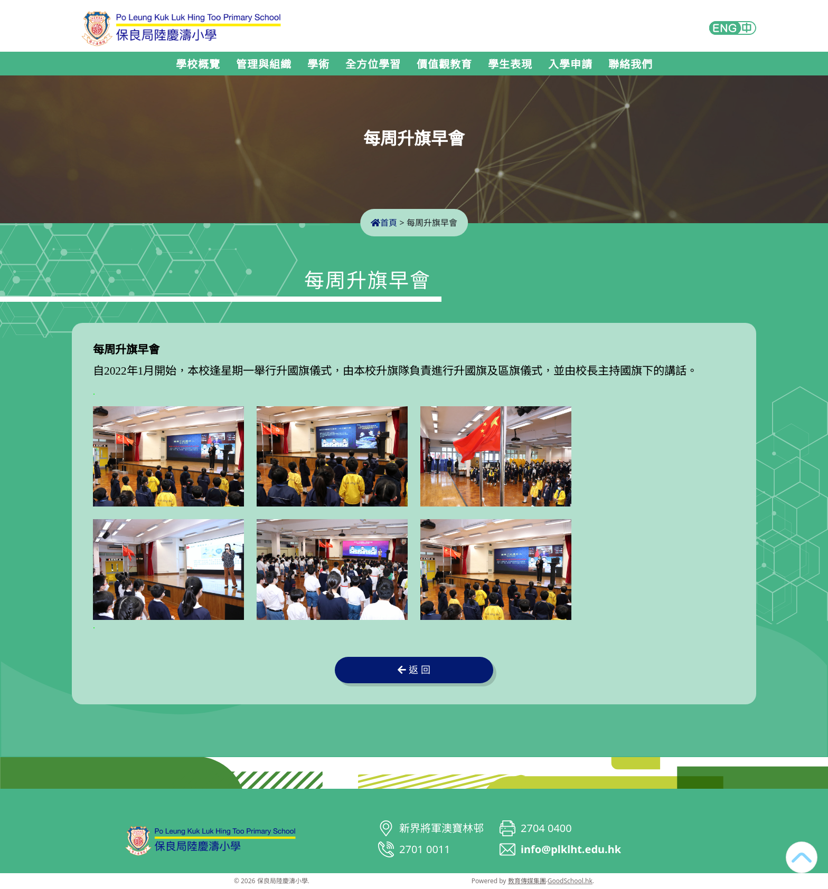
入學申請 (570, 64)
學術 (318, 64)
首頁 (384, 222)
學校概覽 (198, 64)
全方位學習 (373, 64)
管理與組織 (263, 64)
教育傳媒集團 (527, 880)
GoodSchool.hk (570, 880)
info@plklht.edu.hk (571, 849)
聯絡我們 (630, 64)
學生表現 (510, 64)
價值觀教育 (444, 64)
